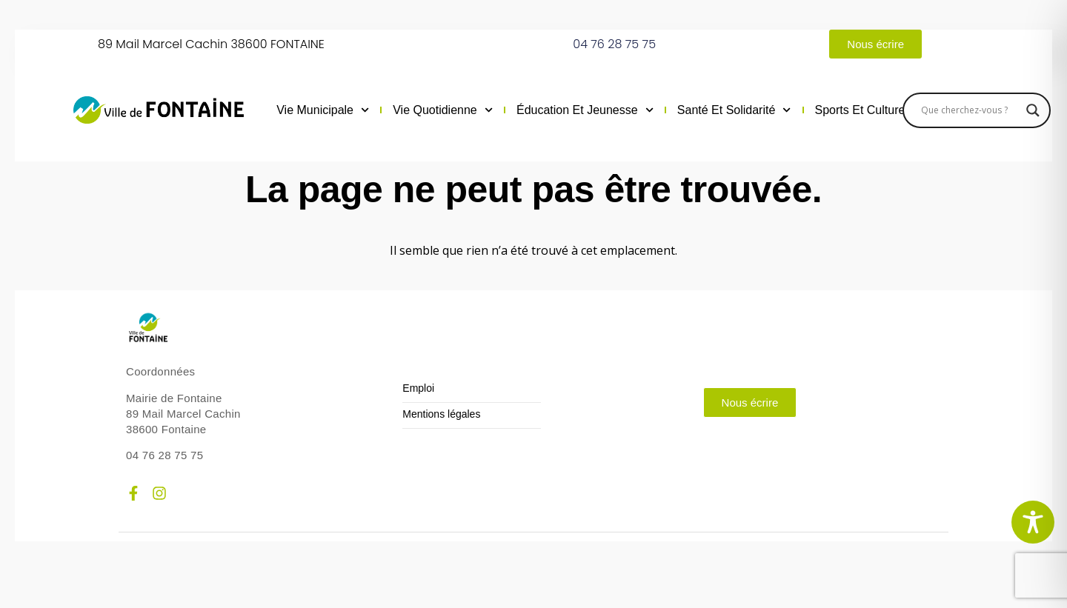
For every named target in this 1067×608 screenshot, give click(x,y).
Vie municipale (322, 110)
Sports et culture (868, 110)
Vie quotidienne (443, 110)
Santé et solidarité (734, 110)
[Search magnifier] (1033, 110)
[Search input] (970, 110)
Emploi (418, 388)
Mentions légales (441, 414)
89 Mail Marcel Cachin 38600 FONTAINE (211, 44)
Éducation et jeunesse (585, 110)
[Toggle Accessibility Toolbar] (1033, 522)
